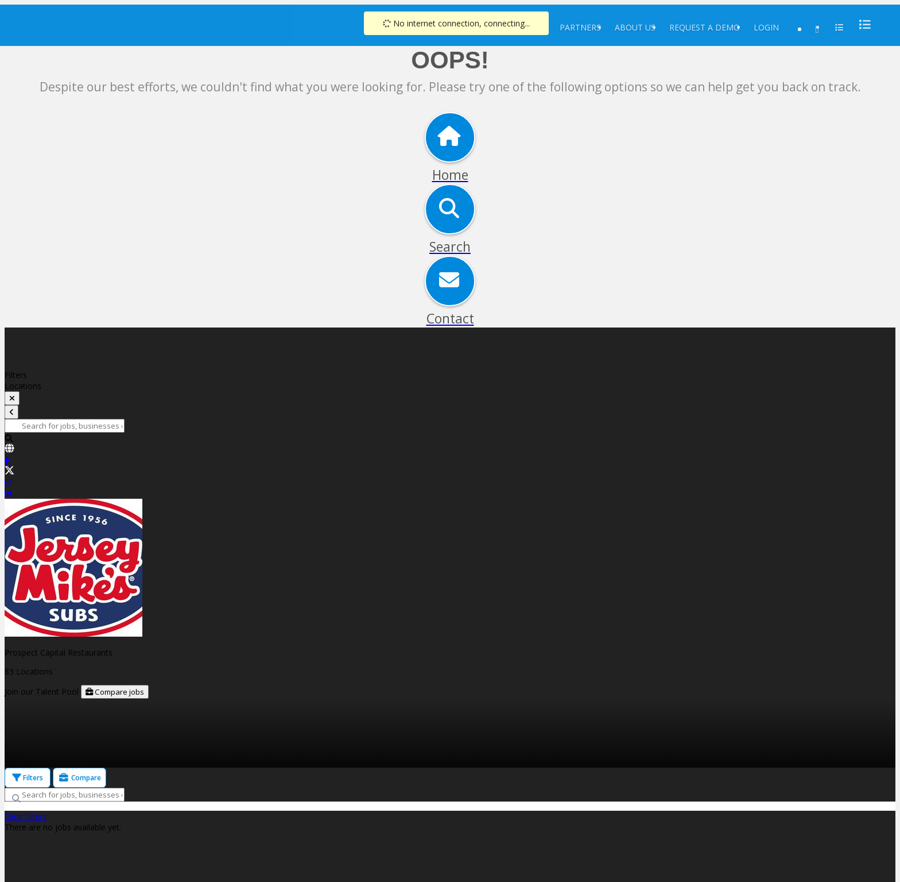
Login (766, 27)
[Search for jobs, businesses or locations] (65, 426)
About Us (635, 27)
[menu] (861, 24)
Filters (27, 778)
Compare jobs (115, 692)
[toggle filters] (12, 398)
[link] (450, 449)
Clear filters (25, 816)
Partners (580, 27)
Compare (79, 778)
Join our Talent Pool (43, 691)
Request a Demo (704, 27)
